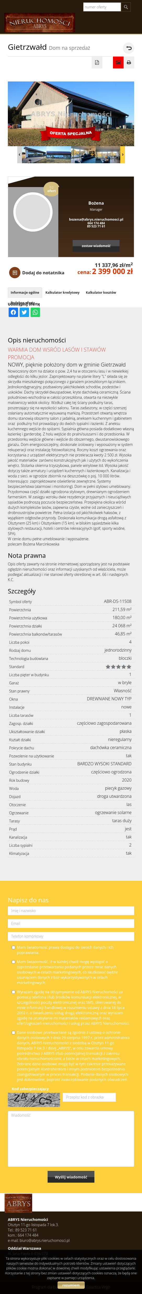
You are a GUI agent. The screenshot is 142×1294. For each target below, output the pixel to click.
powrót (128, 48)
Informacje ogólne (25, 292)
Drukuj (129, 63)
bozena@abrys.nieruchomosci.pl (96, 219)
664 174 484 (96, 223)
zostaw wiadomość (96, 246)
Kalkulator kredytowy (62, 292)
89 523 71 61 (96, 226)
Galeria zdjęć (118, 63)
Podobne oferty (23, 303)
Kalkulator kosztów (101, 292)
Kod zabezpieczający (30, 1088)
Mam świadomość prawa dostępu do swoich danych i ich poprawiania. (62, 950)
